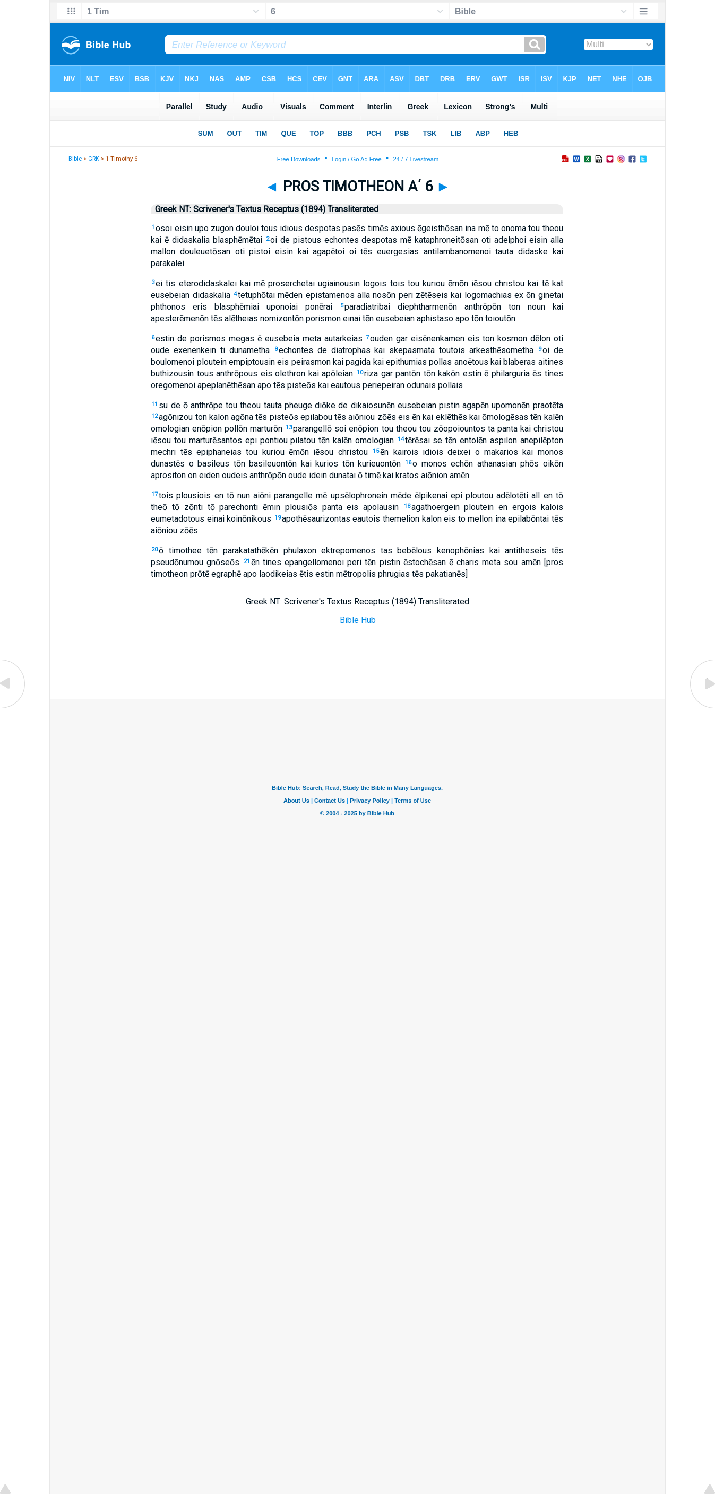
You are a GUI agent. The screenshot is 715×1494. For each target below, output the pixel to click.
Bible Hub (358, 620)
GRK (93, 158)
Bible (75, 158)
